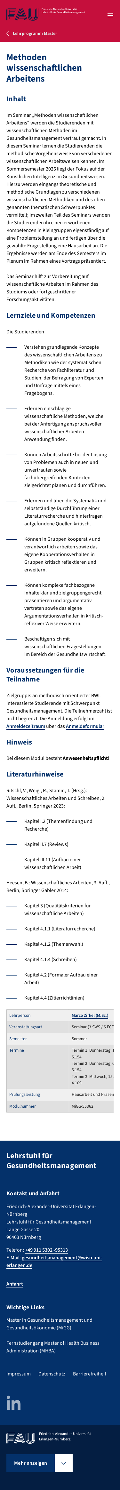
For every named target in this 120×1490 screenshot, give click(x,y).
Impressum (18, 1373)
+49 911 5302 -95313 (46, 1250)
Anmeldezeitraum (25, 726)
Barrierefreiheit (89, 1373)
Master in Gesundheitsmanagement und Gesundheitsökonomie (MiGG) (49, 1324)
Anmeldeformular (85, 726)
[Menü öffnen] (110, 15)
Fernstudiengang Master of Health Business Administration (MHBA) (53, 1347)
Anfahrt (14, 1283)
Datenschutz (51, 1373)
